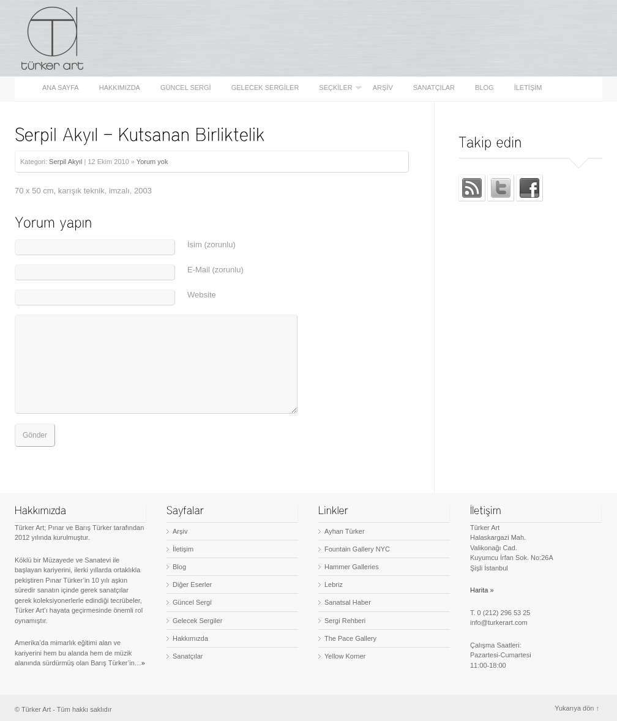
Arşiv (383, 87)
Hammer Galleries (351, 566)
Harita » (482, 590)
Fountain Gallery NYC (357, 549)
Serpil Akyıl (65, 161)
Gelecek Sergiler (265, 87)
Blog (484, 87)
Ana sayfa (60, 87)
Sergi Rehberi (344, 620)
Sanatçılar (434, 87)
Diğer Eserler (192, 584)
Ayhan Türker (344, 531)
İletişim (528, 87)
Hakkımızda (119, 87)
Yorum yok (152, 161)
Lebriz (333, 584)
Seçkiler (336, 87)
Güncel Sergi (185, 87)
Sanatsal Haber (347, 602)
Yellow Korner (344, 656)
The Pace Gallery (350, 638)
